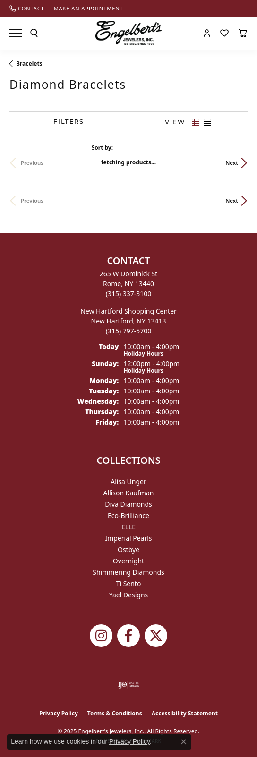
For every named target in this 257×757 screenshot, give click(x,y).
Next (231, 162)
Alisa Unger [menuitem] (128, 481)
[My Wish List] (224, 33)
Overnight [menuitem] (128, 560)
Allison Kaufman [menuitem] (128, 492)
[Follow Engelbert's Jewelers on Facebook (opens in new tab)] (128, 635)
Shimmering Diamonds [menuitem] (128, 572)
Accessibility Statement (185, 713)
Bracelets (29, 64)
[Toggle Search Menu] (34, 33)
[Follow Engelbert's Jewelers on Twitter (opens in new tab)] (156, 635)
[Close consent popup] (184, 742)
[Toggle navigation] (15, 33)
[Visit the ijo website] (128, 685)
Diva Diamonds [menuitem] (128, 504)
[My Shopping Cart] (243, 33)
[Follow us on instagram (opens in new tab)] (101, 635)
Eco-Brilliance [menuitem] (128, 515)
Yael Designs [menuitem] (128, 594)
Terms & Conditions (114, 713)
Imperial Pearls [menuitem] (128, 538)
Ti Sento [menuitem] (128, 583)
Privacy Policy (58, 713)
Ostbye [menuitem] (128, 549)
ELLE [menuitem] (128, 526)
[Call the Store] (129, 293)
